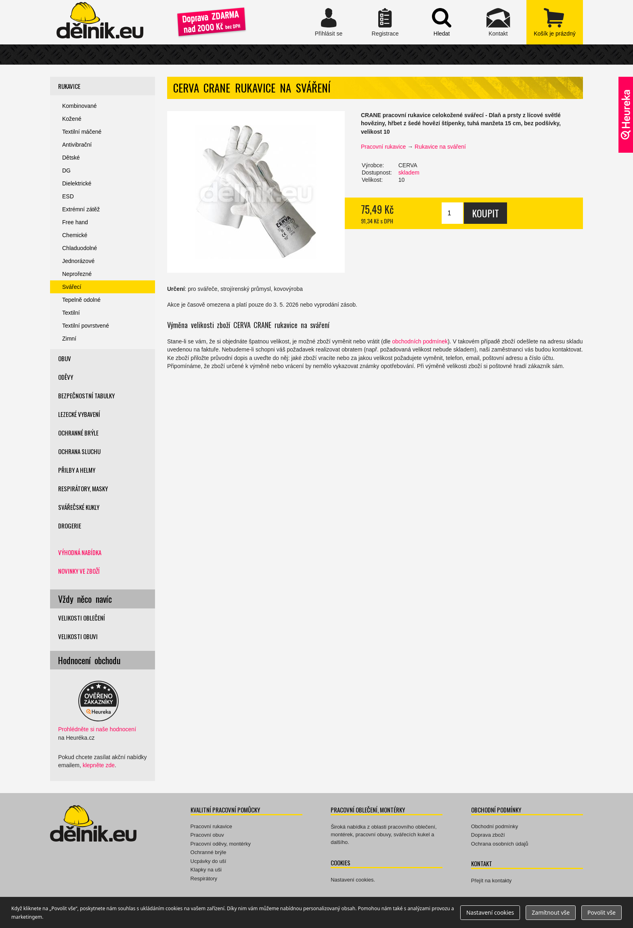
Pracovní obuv (207, 835)
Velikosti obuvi (78, 636)
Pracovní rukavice (383, 146)
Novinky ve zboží (79, 570)
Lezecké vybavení (79, 414)
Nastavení (490, 912)
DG (66, 170)
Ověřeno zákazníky (625, 115)
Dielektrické (76, 183)
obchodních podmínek (420, 341)
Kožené (71, 119)
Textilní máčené (81, 131)
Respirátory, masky (83, 488)
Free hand (75, 222)
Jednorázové (78, 261)
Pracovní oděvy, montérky (221, 844)
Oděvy (65, 376)
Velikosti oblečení (81, 617)
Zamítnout (551, 912)
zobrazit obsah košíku (554, 22)
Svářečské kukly (78, 507)
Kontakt (498, 22)
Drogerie (69, 525)
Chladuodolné (79, 248)
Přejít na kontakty (491, 880)
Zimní (69, 338)
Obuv (64, 358)
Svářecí (71, 287)
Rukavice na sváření (440, 146)
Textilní (71, 312)
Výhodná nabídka (79, 552)
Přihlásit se (328, 22)
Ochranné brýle (78, 432)
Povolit (601, 912)
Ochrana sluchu (79, 451)
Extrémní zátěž (81, 209)
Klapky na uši (206, 870)
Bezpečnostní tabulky (86, 395)
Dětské (71, 157)
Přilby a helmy (76, 469)
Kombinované (79, 106)
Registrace (385, 22)
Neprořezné (77, 274)
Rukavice (69, 86)
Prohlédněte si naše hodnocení (97, 729)
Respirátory (204, 878)
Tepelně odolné (81, 300)
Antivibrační (77, 144)
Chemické (74, 235)
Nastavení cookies (352, 880)
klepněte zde (99, 765)
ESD (68, 196)
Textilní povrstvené (85, 325)
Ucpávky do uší (208, 861)
